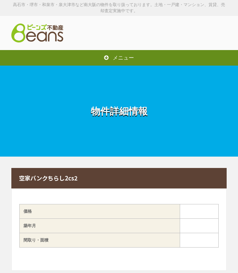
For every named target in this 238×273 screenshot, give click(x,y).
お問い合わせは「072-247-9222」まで (189, 33)
